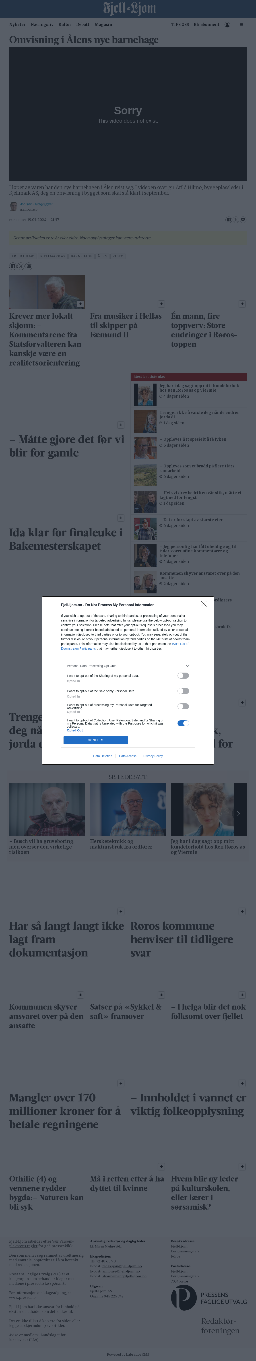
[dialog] (128, 680)
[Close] (205, 605)
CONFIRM (95, 740)
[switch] (183, 676)
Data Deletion (102, 756)
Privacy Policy (153, 756)
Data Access (127, 756)
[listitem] (128, 665)
